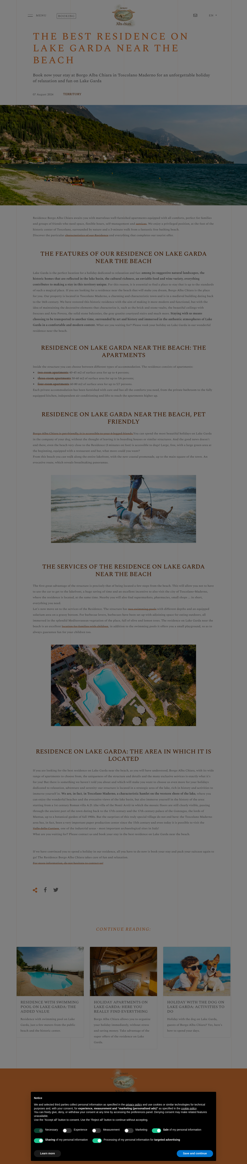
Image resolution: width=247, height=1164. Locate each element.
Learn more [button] (47, 1153)
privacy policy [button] (134, 1104)
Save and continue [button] (195, 1153)
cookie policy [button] (188, 1108)
